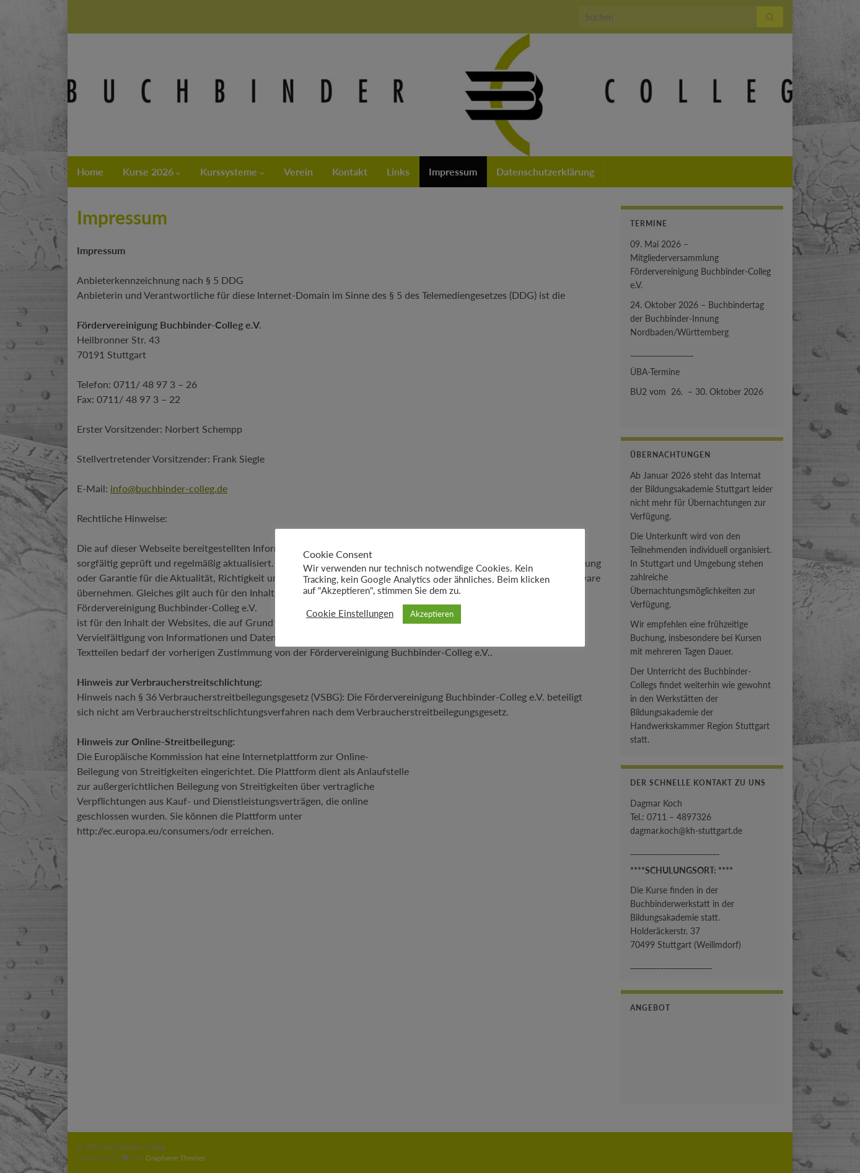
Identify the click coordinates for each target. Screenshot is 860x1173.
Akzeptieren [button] (432, 614)
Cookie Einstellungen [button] (349, 613)
